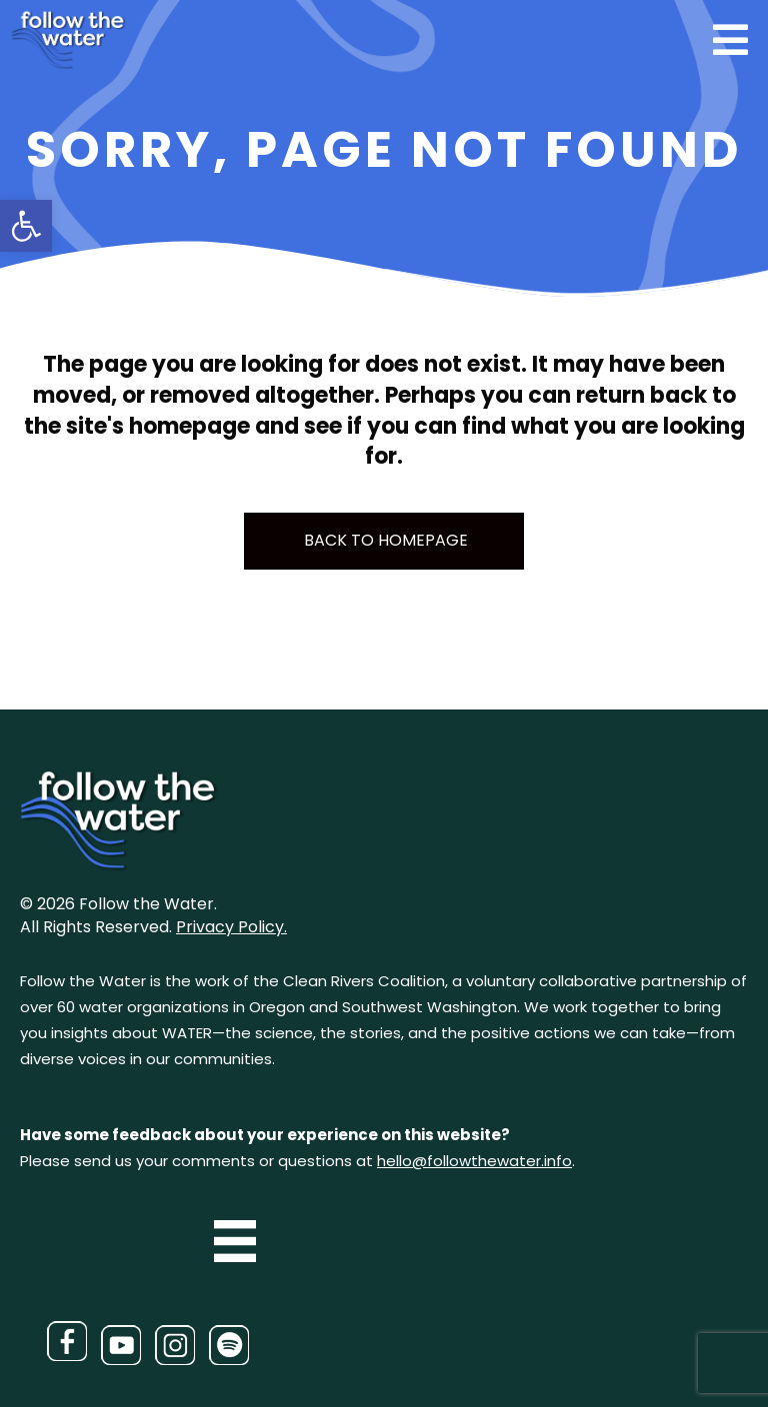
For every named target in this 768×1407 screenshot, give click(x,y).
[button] (26, 226)
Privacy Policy (230, 926)
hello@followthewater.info (474, 1160)
